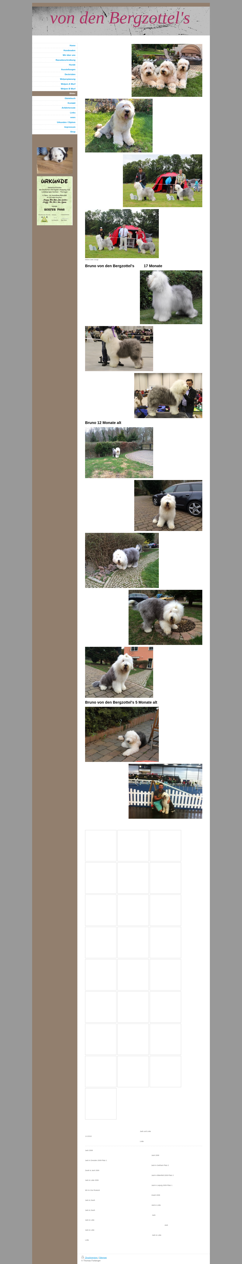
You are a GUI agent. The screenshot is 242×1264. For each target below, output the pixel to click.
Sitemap (103, 1257)
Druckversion (89, 1257)
